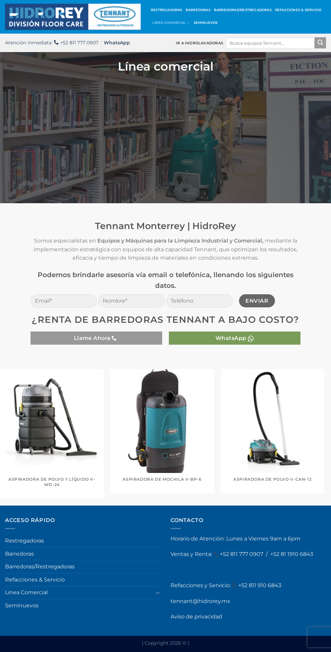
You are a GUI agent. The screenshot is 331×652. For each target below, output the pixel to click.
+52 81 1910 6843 (291, 554)
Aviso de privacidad (196, 616)
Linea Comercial (171, 22)
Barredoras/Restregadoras (243, 10)
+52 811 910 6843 (259, 585)
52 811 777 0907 (244, 554)
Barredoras (198, 10)
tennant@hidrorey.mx (200, 601)
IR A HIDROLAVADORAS (199, 43)
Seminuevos (206, 22)
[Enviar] (320, 43)
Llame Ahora (95, 338)
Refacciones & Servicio (298, 10)
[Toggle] (157, 593)
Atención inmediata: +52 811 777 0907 (51, 43)
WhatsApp (117, 42)
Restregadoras (166, 10)
